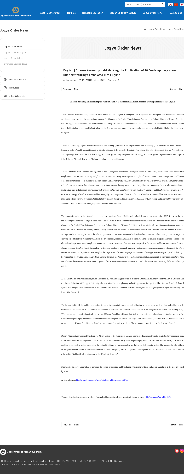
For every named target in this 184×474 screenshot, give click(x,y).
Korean (170, 4)
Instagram (182, 451)
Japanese (182, 4)
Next (76, 89)
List (181, 89)
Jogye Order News (153, 12)
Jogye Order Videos (13, 58)
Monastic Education (92, 12)
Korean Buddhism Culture (122, 12)
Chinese (176, 4)
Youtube (177, 451)
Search (172, 89)
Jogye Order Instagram (15, 52)
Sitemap (177, 12)
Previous (67, 89)
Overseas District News (15, 63)
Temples (71, 12)
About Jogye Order (50, 12)
